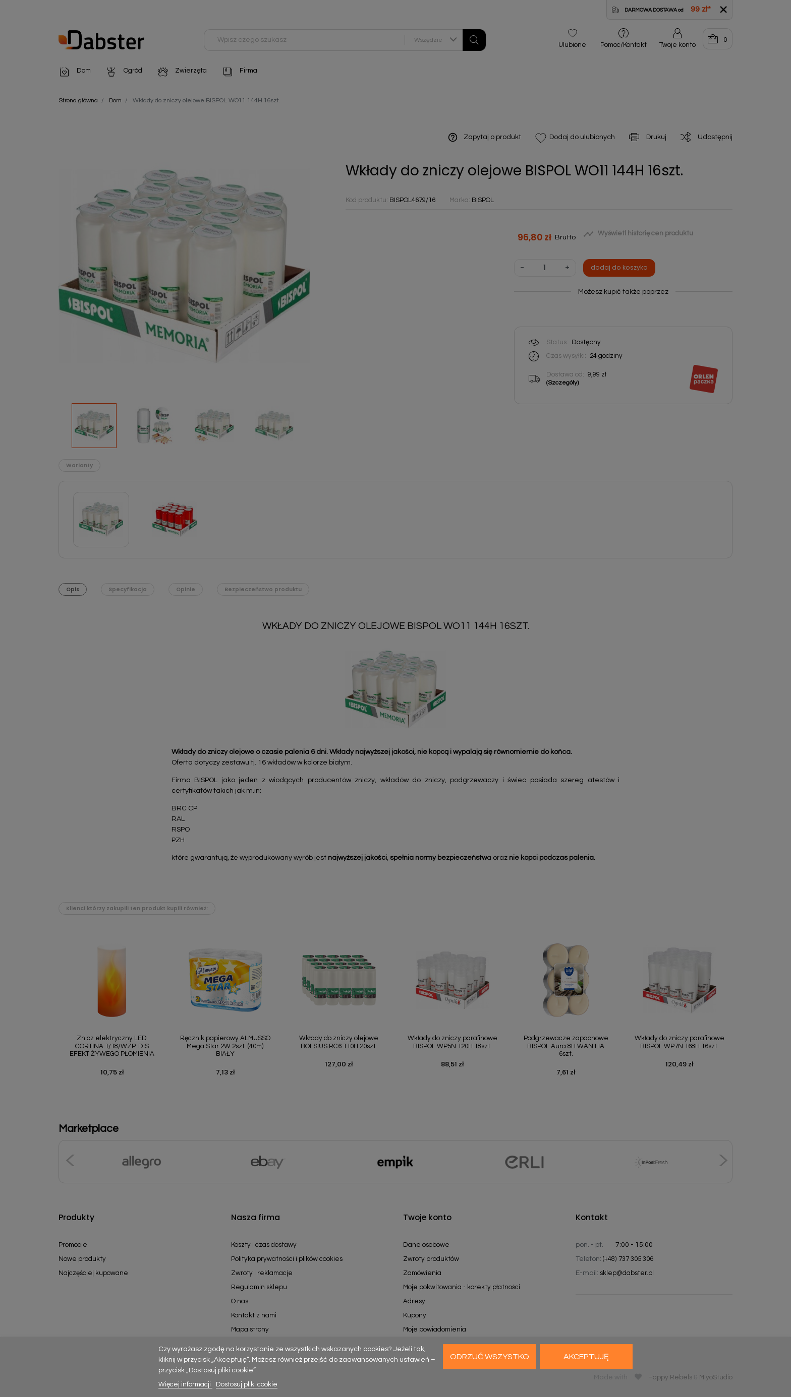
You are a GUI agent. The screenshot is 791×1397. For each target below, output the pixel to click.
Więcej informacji (185, 1384)
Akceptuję (586, 1357)
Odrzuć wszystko (489, 1357)
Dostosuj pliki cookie (246, 1384)
